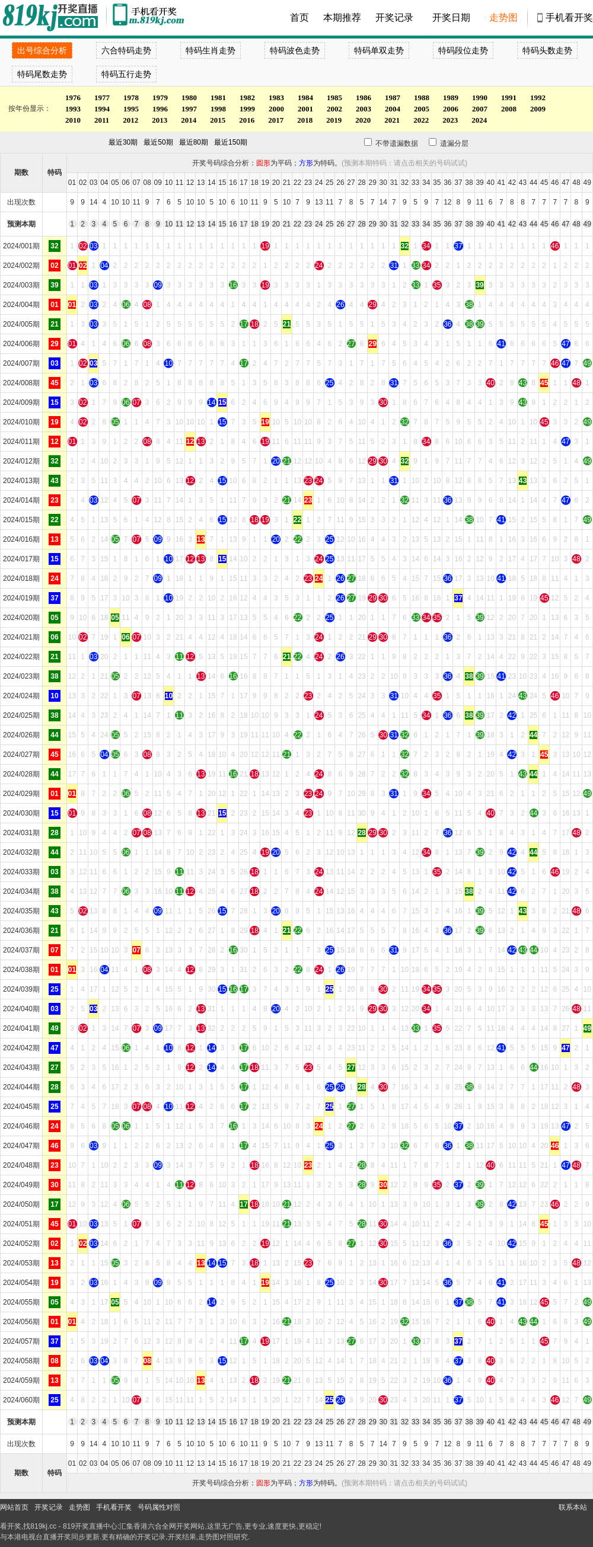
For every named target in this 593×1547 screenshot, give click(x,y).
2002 (334, 108)
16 (233, 224)
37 (458, 224)
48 (576, 224)
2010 (73, 120)
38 (469, 224)
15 (222, 224)
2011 (101, 120)
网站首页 (14, 1507)
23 (308, 224)
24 (319, 224)
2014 (188, 120)
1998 (218, 108)
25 (329, 224)
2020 (363, 120)
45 (544, 224)
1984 (305, 97)
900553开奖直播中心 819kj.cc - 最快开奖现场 (53, 18)
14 (211, 224)
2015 (217, 120)
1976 (73, 97)
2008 (509, 108)
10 (169, 224)
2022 (421, 120)
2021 (392, 120)
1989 (450, 97)
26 (340, 224)
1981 (218, 97)
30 (383, 224)
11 (179, 224)
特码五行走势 (126, 74)
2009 (538, 108)
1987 (392, 97)
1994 (102, 108)
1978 (131, 97)
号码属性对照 (159, 1507)
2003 (363, 108)
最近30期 (123, 142)
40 (491, 224)
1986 (363, 97)
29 (372, 224)
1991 (509, 97)
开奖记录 (394, 17)
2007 (479, 108)
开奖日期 (451, 17)
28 (361, 224)
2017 (275, 120)
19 (265, 224)
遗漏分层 (444, 143)
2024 (479, 120)
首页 (299, 17)
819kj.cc (43, 1526)
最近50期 (158, 142)
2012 (130, 120)
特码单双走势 (379, 50)
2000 (276, 108)
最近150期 (230, 142)
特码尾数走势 (42, 74)
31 (394, 224)
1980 (189, 97)
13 (201, 224)
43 (523, 224)
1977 (102, 97)
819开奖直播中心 (90, 1526)
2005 (421, 108)
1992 (538, 97)
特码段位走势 (463, 50)
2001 (305, 108)
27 (351, 224)
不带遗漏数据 (390, 143)
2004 (392, 108)
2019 (334, 120)
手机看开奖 (569, 17)
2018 (305, 120)
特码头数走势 (547, 50)
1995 (131, 108)
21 (287, 224)
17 (243, 224)
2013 (159, 120)
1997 (189, 108)
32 (405, 224)
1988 (421, 97)
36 (447, 224)
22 (297, 224)
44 (533, 224)
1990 (479, 97)
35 (437, 224)
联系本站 (573, 1507)
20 (276, 224)
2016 (246, 120)
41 (501, 224)
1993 (73, 108)
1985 (334, 97)
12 (190, 224)
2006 (450, 108)
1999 (247, 108)
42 (512, 224)
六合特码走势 (126, 50)
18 (254, 224)
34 (426, 224)
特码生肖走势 (210, 50)
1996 (160, 108)
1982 (247, 97)
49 (587, 224)
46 (555, 224)
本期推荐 (342, 17)
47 (565, 224)
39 (479, 224)
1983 (276, 97)
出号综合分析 (42, 50)
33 (415, 224)
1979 (160, 97)
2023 (450, 120)
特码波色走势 (295, 50)
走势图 (503, 17)
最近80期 (193, 142)
